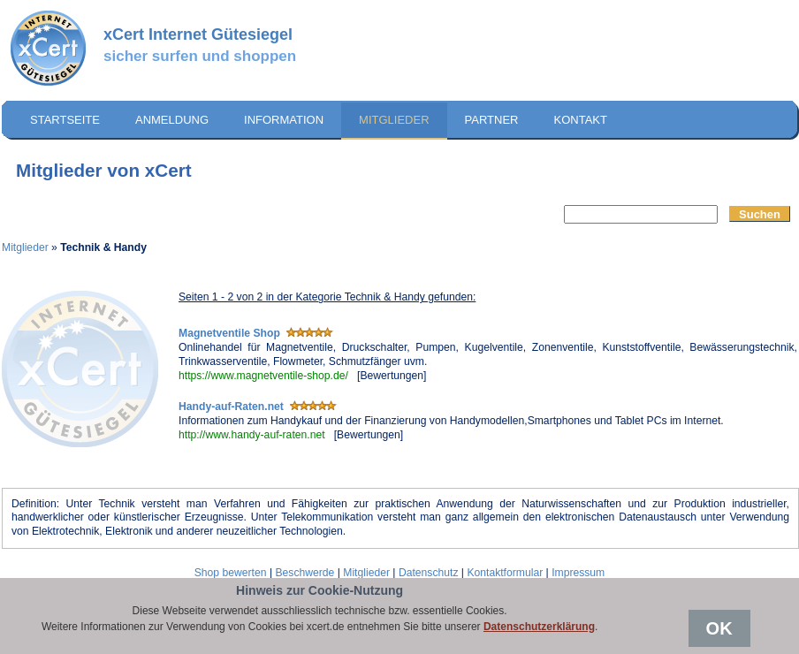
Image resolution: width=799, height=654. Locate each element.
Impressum (578, 573)
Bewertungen (391, 375)
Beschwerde (304, 573)
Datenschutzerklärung (539, 626)
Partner (492, 119)
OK (719, 628)
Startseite (65, 119)
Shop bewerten (230, 573)
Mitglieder (394, 119)
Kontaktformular (505, 573)
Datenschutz (429, 573)
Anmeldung (172, 119)
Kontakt (579, 119)
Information (283, 119)
